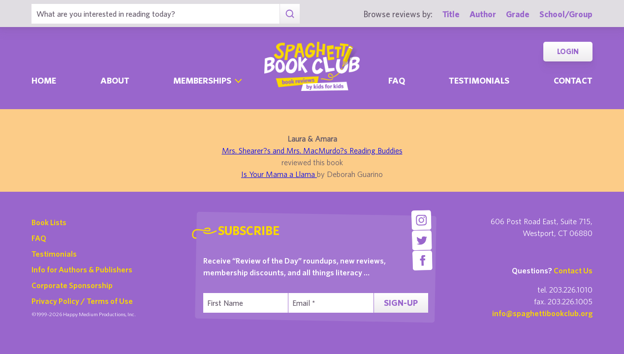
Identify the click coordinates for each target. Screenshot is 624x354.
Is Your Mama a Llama (279, 174)
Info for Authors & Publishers (81, 269)
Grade (518, 14)
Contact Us (573, 270)
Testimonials (479, 80)
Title (451, 14)
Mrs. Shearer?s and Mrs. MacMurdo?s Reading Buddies (312, 150)
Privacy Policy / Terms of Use (82, 300)
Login (568, 51)
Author (482, 14)
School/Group (566, 14)
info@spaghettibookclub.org (542, 313)
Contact (573, 80)
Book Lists (48, 222)
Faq (396, 80)
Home (43, 80)
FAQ (38, 238)
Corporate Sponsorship (72, 285)
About (114, 80)
